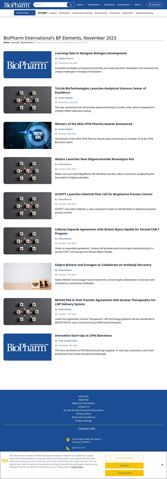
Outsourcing (114, 13)
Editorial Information (83, 403)
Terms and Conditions (83, 417)
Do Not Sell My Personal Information (83, 410)
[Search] (50, 5)
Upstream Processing (144, 13)
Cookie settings (83, 420)
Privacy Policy (83, 413)
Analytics (53, 13)
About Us (83, 396)
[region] (83, 465)
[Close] (162, 465)
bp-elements (27, 42)
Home (6, 42)
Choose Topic (24, 12)
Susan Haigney (65, 97)
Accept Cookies (124, 473)
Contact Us (83, 406)
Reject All (124, 465)
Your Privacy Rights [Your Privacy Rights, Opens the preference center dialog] (124, 458)
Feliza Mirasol (65, 164)
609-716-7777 (78, 447)
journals (15, 42)
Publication (109, 4)
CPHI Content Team (67, 340)
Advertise (83, 399)
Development (64, 13)
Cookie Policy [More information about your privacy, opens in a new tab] (77, 467)
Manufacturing (101, 13)
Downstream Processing (82, 13)
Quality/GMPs (127, 13)
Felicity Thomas (65, 58)
